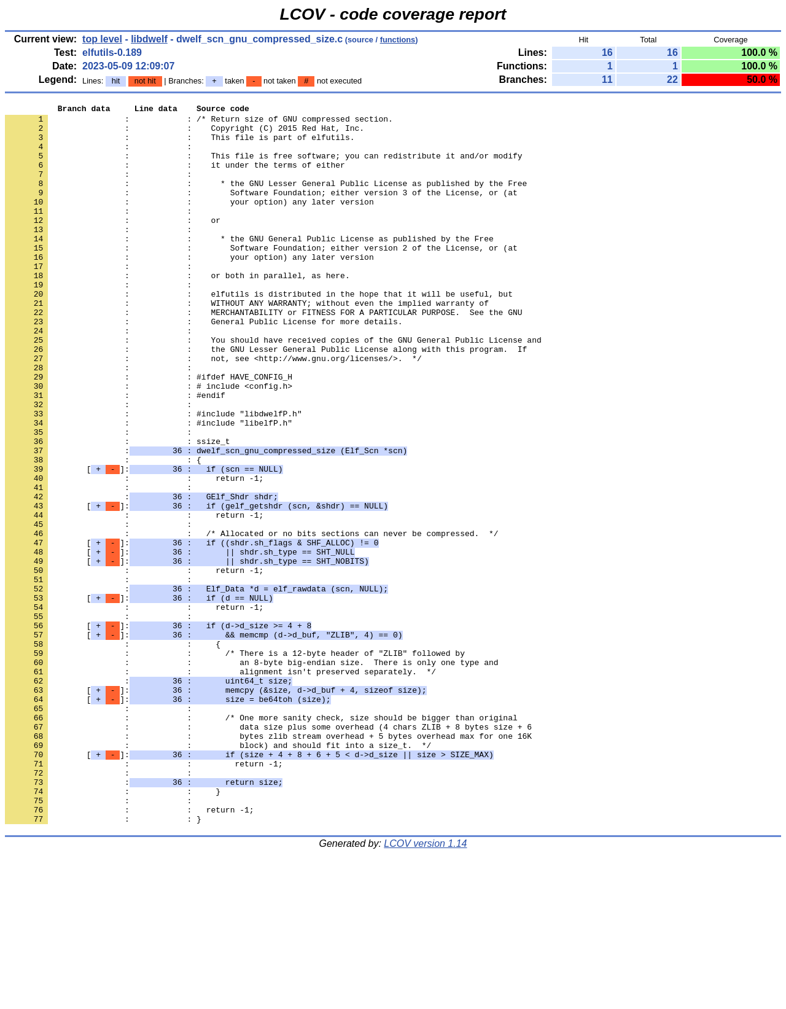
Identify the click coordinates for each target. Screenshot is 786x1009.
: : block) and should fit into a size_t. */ (218, 873)
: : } (112, 929)
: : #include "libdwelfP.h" (153, 475)
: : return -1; (134, 553)
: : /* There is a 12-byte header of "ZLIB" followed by (235, 763)
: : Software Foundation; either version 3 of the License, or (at (261, 210)
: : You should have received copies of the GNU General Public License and (273, 387)
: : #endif (115, 453)
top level (102, 39)
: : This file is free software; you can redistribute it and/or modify (263, 166)
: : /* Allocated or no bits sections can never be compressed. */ (251, 619)
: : (100, 155)
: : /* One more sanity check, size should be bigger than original (261, 840)
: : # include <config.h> (148, 442)
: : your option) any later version (189, 221)
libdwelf (149, 39)
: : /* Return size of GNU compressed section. (199, 122)
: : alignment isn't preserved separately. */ (220, 785)
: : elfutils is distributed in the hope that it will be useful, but (259, 332)
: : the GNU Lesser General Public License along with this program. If (266, 398)
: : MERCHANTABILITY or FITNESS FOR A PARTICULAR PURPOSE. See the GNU (263, 354)
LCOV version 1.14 (425, 987)
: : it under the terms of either (175, 177)
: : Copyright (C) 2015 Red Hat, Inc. (184, 133)
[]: (143, 542)
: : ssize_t (117, 509)
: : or (112, 243)
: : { (103, 531)
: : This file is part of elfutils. (179, 144)
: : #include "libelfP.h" (148, 487)
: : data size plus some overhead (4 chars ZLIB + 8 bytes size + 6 (268, 851)
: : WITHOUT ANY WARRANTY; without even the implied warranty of (247, 343)
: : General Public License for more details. (203, 365)
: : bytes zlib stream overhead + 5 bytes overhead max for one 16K (268, 862)
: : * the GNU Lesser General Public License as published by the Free (266, 199)
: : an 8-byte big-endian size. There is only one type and (251, 774)
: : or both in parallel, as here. (177, 310)
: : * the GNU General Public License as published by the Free (249, 265)
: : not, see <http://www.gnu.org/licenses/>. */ (213, 409)
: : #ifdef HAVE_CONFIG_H (148, 431)
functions (398, 39)
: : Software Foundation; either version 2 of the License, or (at (261, 276)
